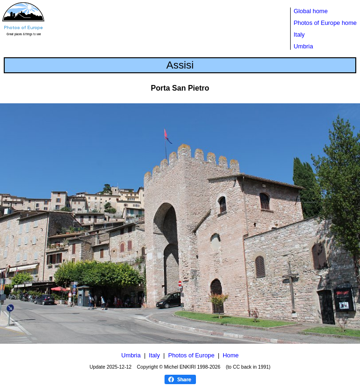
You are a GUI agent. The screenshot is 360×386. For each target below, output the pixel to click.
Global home (311, 11)
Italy (299, 34)
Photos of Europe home (325, 22)
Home (231, 355)
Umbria (303, 46)
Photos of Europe (191, 355)
